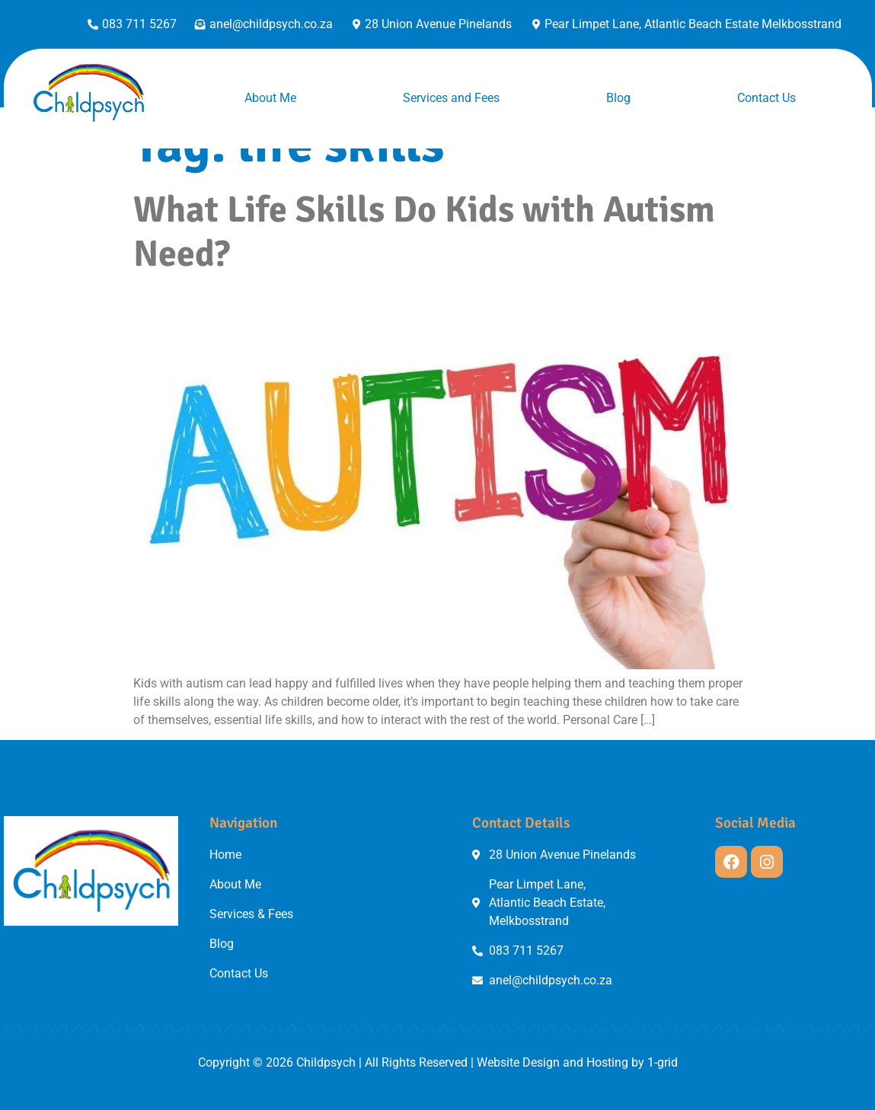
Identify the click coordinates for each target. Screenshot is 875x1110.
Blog (618, 98)
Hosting (607, 1062)
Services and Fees (451, 98)
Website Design (518, 1062)
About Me (270, 98)
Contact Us (766, 98)
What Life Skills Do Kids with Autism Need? (424, 231)
